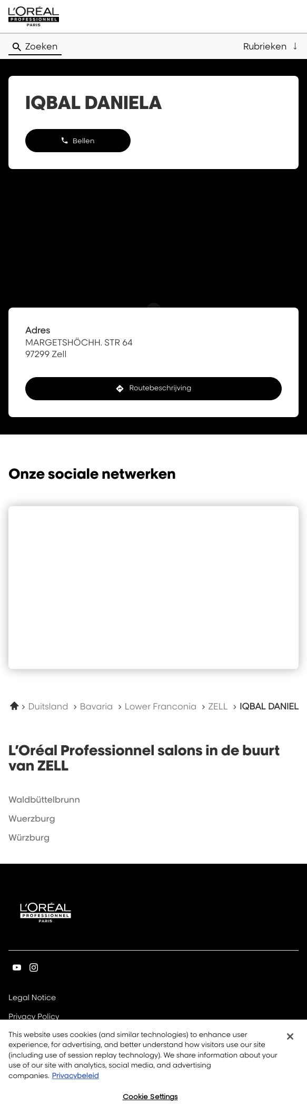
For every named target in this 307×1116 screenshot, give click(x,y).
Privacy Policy (34, 1017)
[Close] (290, 1042)
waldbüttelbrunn (44, 799)
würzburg (28, 837)
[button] (271, 46)
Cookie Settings (150, 1103)
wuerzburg (31, 818)
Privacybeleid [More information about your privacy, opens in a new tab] (75, 1082)
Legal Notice (32, 998)
